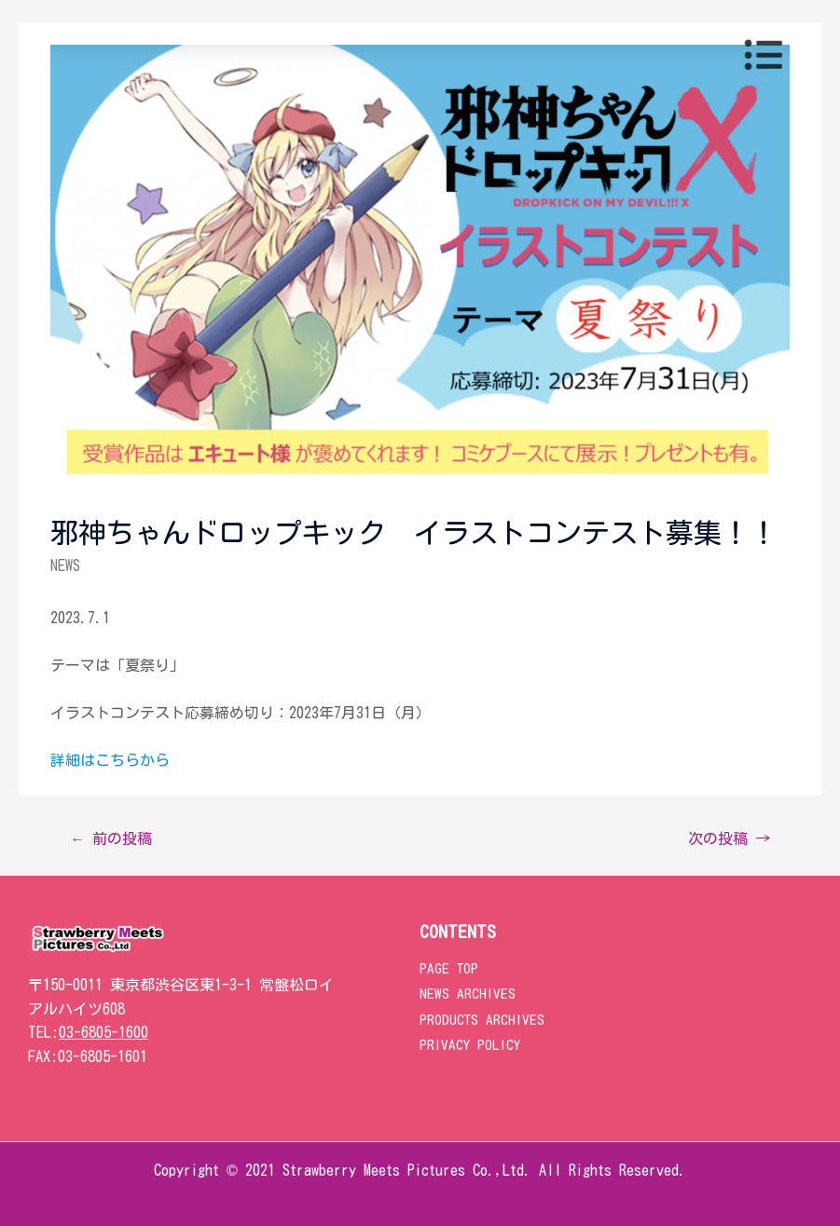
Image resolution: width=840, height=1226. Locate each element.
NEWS (65, 565)
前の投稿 (111, 838)
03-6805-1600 (103, 1032)
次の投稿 (729, 838)
